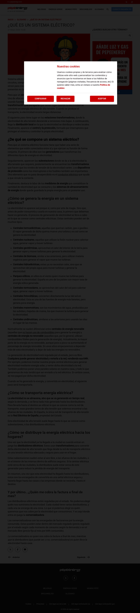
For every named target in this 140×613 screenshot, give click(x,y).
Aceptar (102, 99)
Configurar (40, 99)
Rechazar (65, 99)
